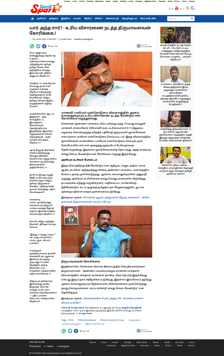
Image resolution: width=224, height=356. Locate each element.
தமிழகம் (53, 18)
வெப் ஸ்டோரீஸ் (148, 18)
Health (115, 1)
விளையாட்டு (112, 18)
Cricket (81, 1)
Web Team (67, 39)
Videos (108, 1)
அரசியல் (41, 18)
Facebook (35, 346)
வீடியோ (88, 18)
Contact (192, 1)
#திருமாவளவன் (94, 323)
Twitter (48, 346)
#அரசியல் (79, 39)
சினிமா (99, 18)
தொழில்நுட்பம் (129, 18)
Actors (131, 1)
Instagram (62, 346)
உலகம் (77, 18)
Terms (184, 1)
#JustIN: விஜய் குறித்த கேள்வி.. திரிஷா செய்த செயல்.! (42, 224)
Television (162, 1)
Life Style (123, 1)
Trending (89, 1)
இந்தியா (65, 18)
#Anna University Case (112, 320)
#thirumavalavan (86, 320)
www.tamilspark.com (55, 353)
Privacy (177, 1)
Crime (74, 1)
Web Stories (99, 1)
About (170, 1)
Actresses (138, 1)
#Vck (71, 320)
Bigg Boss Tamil (150, 1)
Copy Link (54, 46)
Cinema (67, 1)
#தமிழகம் (88, 39)
